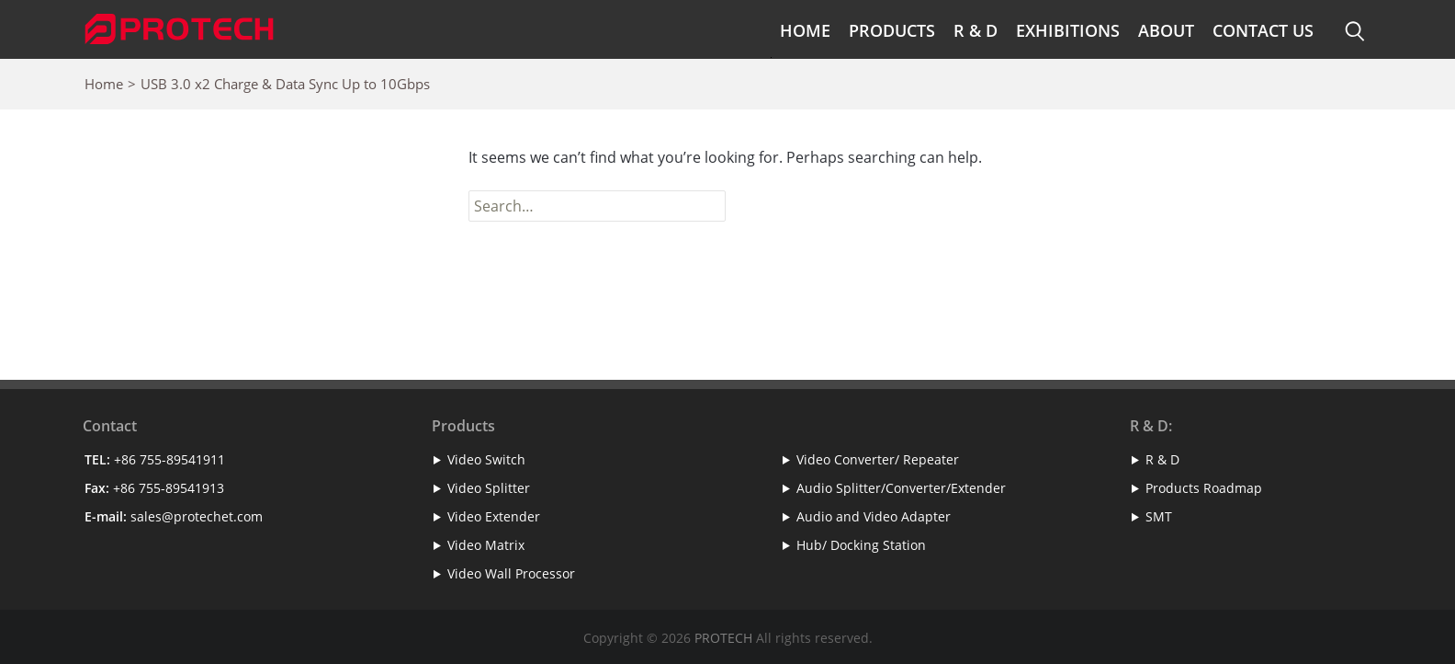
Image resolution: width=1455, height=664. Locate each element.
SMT (1158, 516)
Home (805, 30)
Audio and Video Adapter (873, 516)
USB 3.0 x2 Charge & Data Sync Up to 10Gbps (285, 83)
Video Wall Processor (511, 573)
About (1166, 30)
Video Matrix (485, 545)
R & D (975, 30)
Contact (110, 426)
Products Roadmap (1203, 488)
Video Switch (486, 459)
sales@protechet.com (196, 516)
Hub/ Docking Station (861, 545)
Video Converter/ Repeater (877, 459)
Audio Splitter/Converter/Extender (901, 488)
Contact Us (1263, 30)
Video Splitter (488, 488)
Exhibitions (1068, 30)
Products (892, 30)
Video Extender (493, 516)
